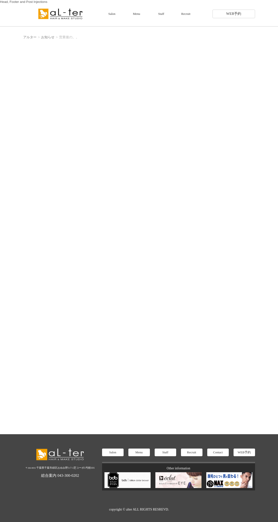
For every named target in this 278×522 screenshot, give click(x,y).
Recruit (185, 14)
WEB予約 (233, 14)
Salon (111, 14)
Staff (161, 14)
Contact (218, 452)
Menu (136, 14)
